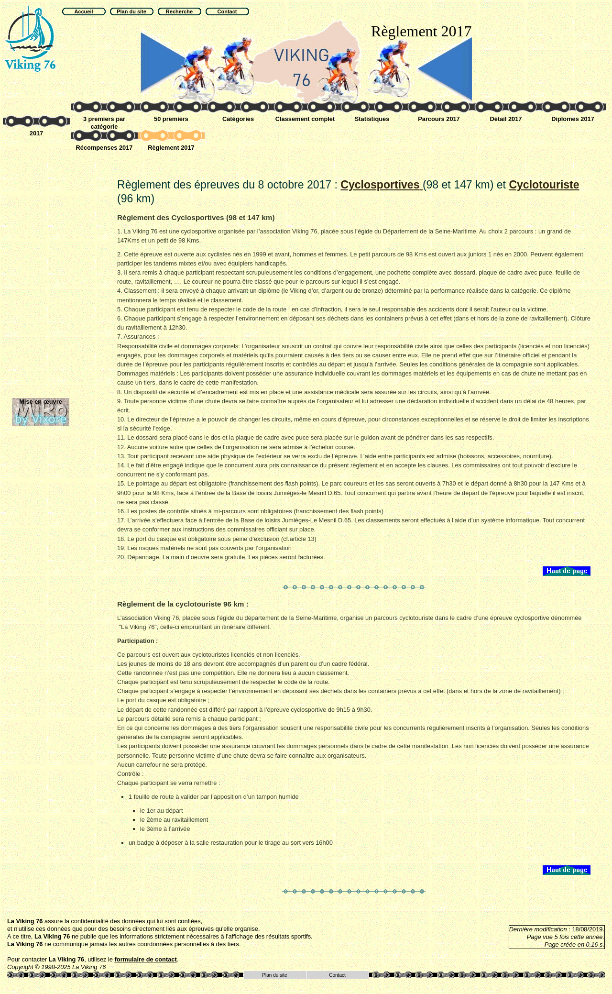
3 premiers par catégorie (104, 122)
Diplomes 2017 (572, 118)
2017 (36, 133)
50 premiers (171, 118)
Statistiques (372, 118)
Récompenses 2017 (104, 147)
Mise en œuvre (40, 401)
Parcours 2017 (439, 118)
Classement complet (305, 118)
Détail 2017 (506, 118)
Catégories (238, 118)
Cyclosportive (381, 184)
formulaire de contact (146, 959)
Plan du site (274, 975)
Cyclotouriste (544, 184)
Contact (337, 975)
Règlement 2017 (171, 147)
